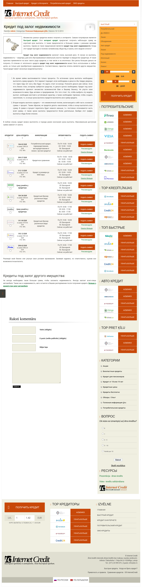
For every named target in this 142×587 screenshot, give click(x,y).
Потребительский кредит (60, 3)
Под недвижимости (108, 54)
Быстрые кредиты (111, 568)
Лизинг (103, 50)
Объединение (106, 41)
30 (115, 81)
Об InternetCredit (131, 572)
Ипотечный (105, 58)
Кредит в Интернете (39, 3)
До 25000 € (105, 33)
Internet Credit (27, 13)
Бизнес (103, 62)
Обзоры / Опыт (109, 397)
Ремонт (103, 66)
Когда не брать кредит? (128, 568)
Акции (105, 366)
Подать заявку (87, 144)
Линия (103, 37)
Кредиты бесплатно (111, 392)
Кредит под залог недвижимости (32, 27)
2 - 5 (105, 440)
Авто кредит (105, 46)
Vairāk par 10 (108, 451)
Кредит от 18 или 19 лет (113, 382)
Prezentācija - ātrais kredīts (111, 476)
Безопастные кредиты (112, 371)
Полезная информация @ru (37, 31)
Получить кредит (116, 96)
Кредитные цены (110, 387)
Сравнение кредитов (115, 572)
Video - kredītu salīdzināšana (111, 481)
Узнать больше (86, 152)
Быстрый (105, 24)
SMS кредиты (79, 3)
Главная (9, 3)
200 (110, 72)
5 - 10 (106, 446)
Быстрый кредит (22, 3)
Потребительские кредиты (114, 408)
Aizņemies (127, 115)
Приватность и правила (97, 572)
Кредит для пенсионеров (113, 377)
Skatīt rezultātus (118, 465)
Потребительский (107, 29)
